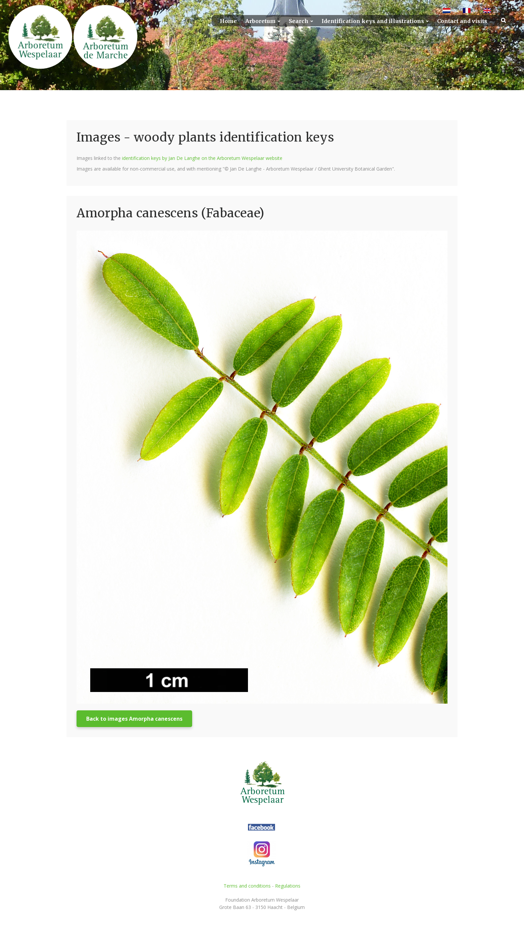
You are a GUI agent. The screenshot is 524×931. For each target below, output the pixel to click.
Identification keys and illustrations (372, 21)
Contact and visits (462, 21)
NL (455, 11)
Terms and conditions (247, 886)
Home (228, 21)
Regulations (287, 886)
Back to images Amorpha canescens (134, 718)
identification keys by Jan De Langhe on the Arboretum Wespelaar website (202, 158)
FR (475, 11)
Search (298, 21)
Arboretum (260, 21)
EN (495, 11)
